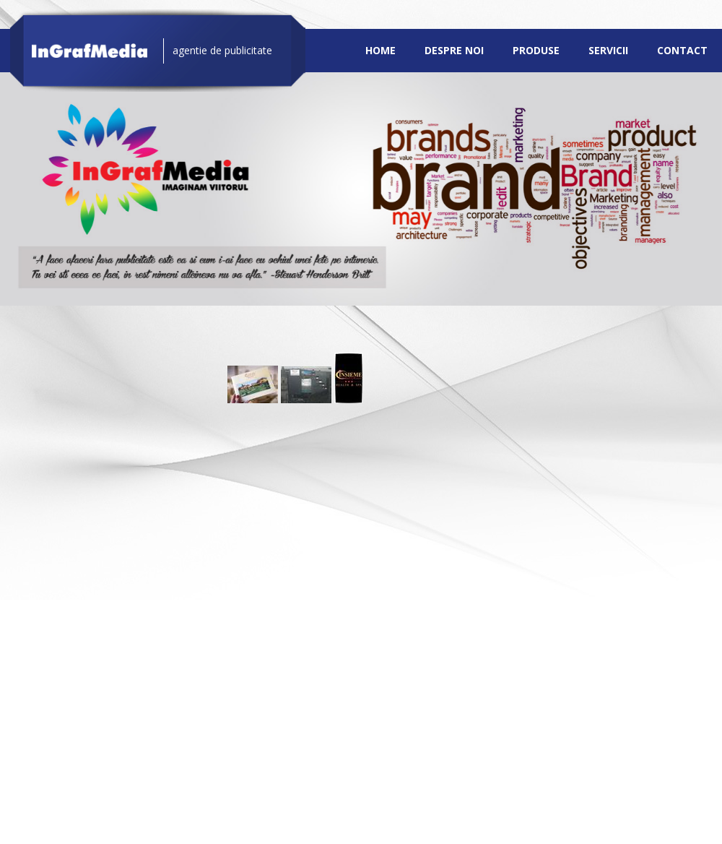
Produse (536, 50)
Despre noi (454, 50)
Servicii (608, 50)
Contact (682, 50)
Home (380, 50)
